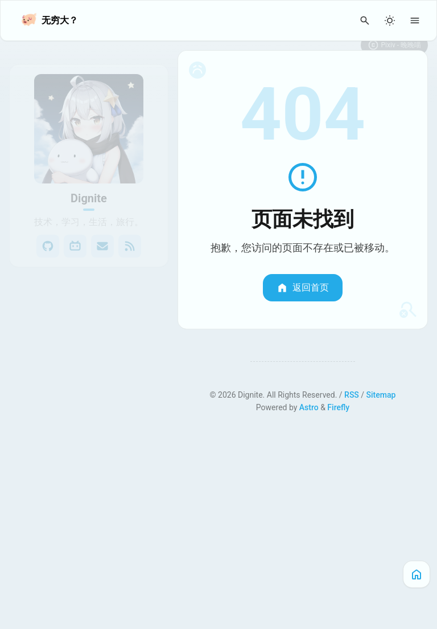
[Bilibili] (75, 231)
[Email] (102, 231)
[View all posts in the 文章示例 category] (89, 371)
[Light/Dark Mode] (389, 20)
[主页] (416, 574)
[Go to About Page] (88, 114)
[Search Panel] (364, 20)
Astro (309, 407)
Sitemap (381, 394)
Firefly (338, 407)
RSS (351, 394)
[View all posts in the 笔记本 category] (89, 303)
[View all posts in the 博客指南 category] (89, 394)
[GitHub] (47, 231)
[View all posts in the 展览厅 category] (89, 349)
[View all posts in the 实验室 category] (89, 326)
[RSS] (129, 231)
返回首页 (303, 287)
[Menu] (414, 20)
